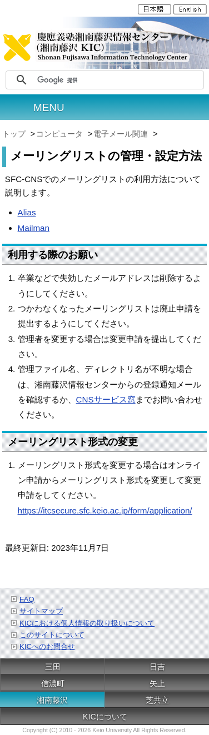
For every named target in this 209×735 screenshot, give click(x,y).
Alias (27, 212)
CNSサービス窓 (106, 399)
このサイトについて (51, 635)
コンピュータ (60, 133)
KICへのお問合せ (47, 646)
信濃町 (52, 683)
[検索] (118, 80)
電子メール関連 (121, 133)
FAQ (26, 599)
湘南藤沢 (52, 700)
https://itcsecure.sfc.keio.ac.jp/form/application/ (105, 510)
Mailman (33, 228)
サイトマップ (41, 611)
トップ (15, 133)
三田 (53, 666)
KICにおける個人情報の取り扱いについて (87, 623)
